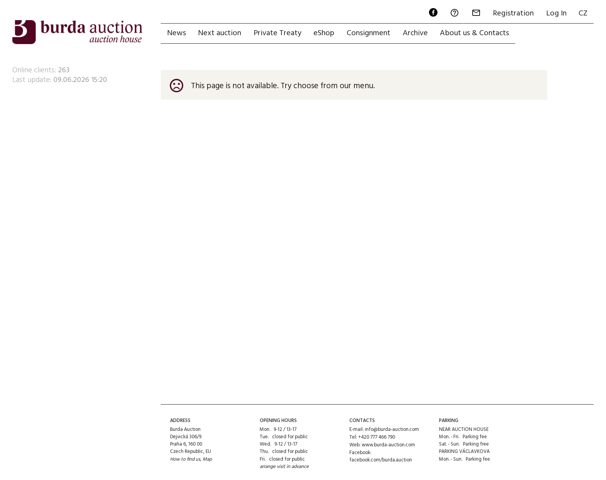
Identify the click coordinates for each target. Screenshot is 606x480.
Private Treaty (278, 33)
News (176, 33)
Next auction (220, 33)
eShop (324, 33)
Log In (556, 14)
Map (207, 459)
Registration (512, 14)
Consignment (369, 33)
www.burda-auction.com (388, 444)
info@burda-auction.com (392, 429)
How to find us (185, 459)
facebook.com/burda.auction (380, 459)
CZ (583, 14)
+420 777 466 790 (376, 437)
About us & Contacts (475, 33)
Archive (416, 33)
